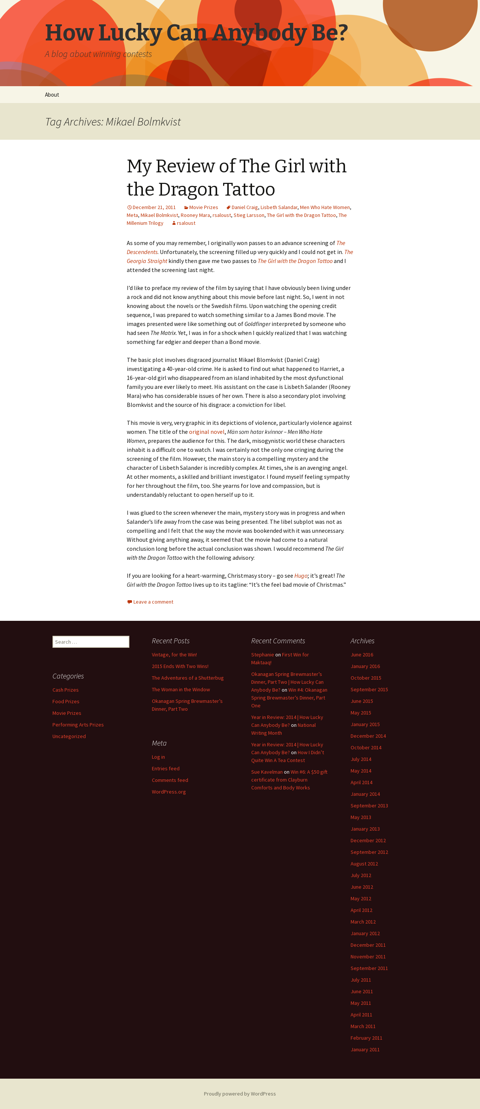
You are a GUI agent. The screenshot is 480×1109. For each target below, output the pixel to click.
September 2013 (369, 805)
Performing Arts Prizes (78, 724)
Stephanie (262, 654)
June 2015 (362, 701)
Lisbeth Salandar (279, 207)
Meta (132, 215)
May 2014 (361, 770)
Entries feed (166, 768)
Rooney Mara (195, 215)
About (52, 94)
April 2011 (361, 1014)
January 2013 (365, 828)
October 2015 (366, 677)
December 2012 (368, 840)
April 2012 (361, 910)
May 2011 (361, 1003)
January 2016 (365, 666)
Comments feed (170, 780)
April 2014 (361, 782)
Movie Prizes (203, 207)
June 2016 (362, 654)
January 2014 (365, 794)
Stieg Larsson (249, 215)
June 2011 (362, 991)
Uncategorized (69, 736)
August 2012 (364, 863)
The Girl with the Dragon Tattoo (301, 215)
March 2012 (363, 921)
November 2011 (368, 956)
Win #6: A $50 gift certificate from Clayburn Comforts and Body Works (289, 779)
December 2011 (368, 945)
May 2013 (361, 817)
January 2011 (365, 1049)
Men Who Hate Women (325, 207)
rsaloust (222, 215)
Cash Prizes (65, 689)
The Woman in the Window (181, 689)
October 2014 (366, 747)
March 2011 (363, 1026)
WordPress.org (169, 791)
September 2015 (369, 689)
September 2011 (369, 968)
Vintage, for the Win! (174, 654)
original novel (207, 431)
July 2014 (361, 759)
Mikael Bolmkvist (159, 215)
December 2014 (368, 735)
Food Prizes (66, 701)
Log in (158, 756)
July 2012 (361, 875)
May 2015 (361, 712)
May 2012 (361, 898)
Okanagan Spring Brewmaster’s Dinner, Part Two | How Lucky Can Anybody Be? (287, 682)
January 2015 (365, 724)
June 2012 (362, 886)
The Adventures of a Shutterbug (188, 677)
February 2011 (366, 1037)
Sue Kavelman (267, 771)
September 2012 (369, 852)
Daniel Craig (245, 207)
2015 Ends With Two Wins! (180, 666)
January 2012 (365, 933)
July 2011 (361, 979)
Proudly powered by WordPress (240, 1093)
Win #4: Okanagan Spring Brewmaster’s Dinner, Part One (289, 697)
